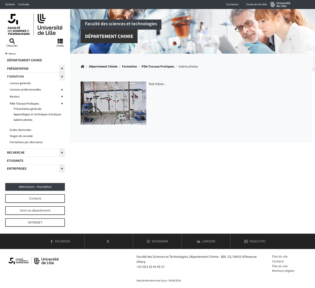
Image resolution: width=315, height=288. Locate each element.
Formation (129, 66)
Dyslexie (10, 4)
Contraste (23, 4)
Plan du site (280, 256)
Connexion (232, 4)
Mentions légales (283, 270)
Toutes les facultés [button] (256, 4)
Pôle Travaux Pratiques (158, 66)
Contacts (278, 261)
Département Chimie (103, 66)
